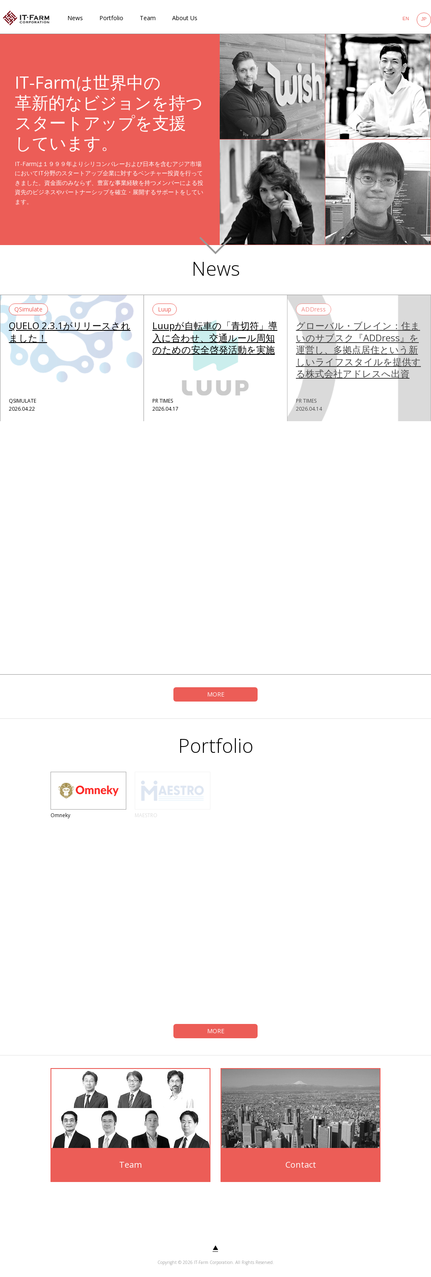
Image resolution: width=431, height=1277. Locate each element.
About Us (184, 18)
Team (148, 18)
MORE (215, 694)
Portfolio (111, 18)
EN (405, 18)
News (75, 18)
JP (424, 18)
